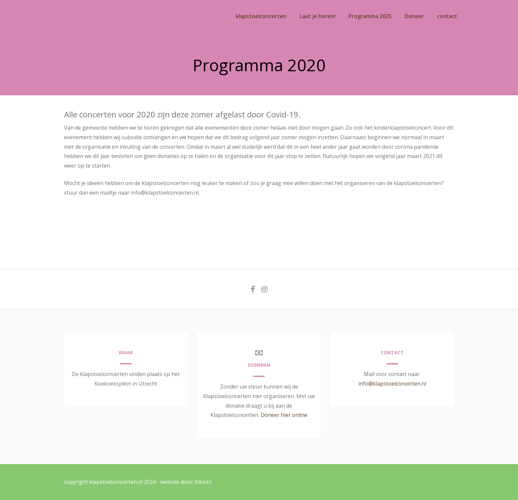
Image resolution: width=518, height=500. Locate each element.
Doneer (414, 16)
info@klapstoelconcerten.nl (392, 383)
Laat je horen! (317, 16)
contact (447, 16)
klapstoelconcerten (261, 16)
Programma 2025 (370, 16)
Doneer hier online (284, 415)
